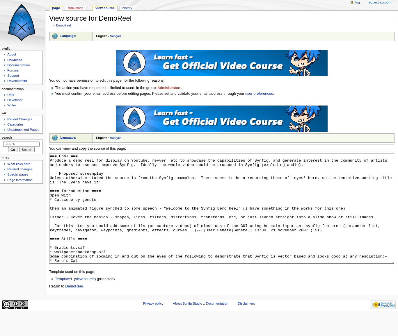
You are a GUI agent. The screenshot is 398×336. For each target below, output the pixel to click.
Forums (13, 70)
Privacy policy (153, 325)
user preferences (259, 94)
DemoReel (63, 25)
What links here (18, 164)
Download (14, 60)
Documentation (18, 65)
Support (13, 75)
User (10, 94)
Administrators (169, 88)
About (11, 54)
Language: (68, 35)
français (115, 36)
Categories (15, 124)
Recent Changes (19, 119)
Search (7, 137)
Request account (380, 2)
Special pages (17, 174)
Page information (20, 180)
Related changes (19, 169)
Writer (11, 105)
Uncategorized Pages (23, 129)
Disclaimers (246, 325)
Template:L (64, 301)
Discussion (75, 8)
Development (17, 81)
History (127, 8)
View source (105, 8)
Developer (14, 100)
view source (85, 301)
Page (56, 8)
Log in (359, 2)
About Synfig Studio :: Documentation (200, 325)
